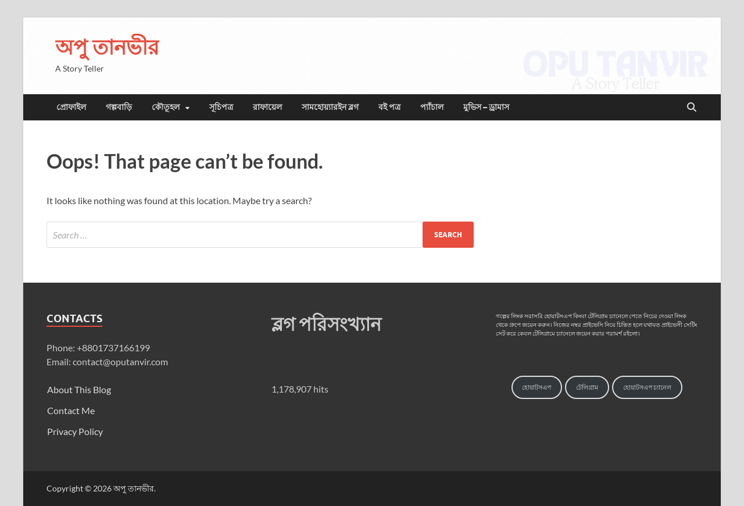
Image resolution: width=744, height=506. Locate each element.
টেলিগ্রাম (587, 387)
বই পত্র (389, 107)
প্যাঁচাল (431, 107)
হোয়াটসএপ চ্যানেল (647, 387)
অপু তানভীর (107, 47)
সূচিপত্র (221, 107)
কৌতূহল (166, 107)
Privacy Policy (75, 431)
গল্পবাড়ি (119, 107)
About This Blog (79, 389)
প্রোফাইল (71, 107)
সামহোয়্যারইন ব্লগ (330, 107)
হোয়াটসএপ (536, 387)
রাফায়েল (267, 107)
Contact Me (71, 410)
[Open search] (691, 107)
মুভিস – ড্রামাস (486, 107)
